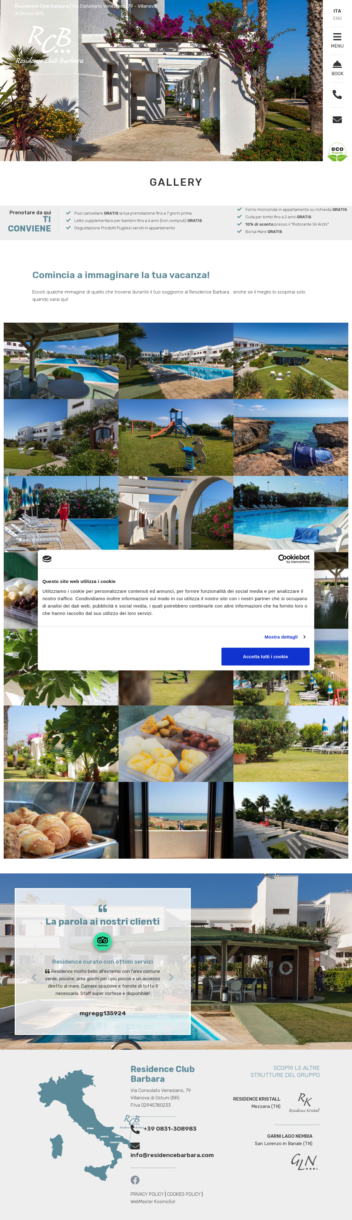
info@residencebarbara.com (172, 1155)
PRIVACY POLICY (147, 1194)
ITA (337, 11)
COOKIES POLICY (184, 1194)
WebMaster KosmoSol (153, 1201)
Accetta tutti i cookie (265, 656)
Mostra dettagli (281, 636)
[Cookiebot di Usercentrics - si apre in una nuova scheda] (283, 559)
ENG (337, 18)
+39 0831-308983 (170, 1128)
